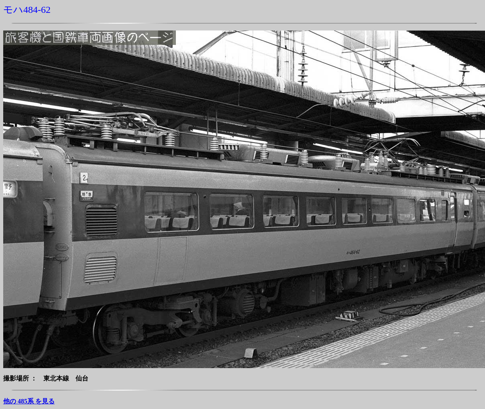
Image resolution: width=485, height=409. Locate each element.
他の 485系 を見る (29, 401)
